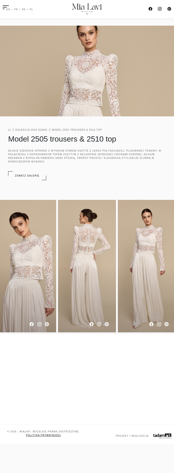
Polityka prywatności (43, 435)
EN (8, 9)
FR (16, 9)
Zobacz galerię (27, 175)
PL (31, 9)
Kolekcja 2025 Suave (31, 130)
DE (24, 9)
